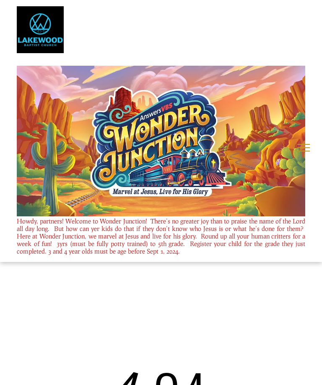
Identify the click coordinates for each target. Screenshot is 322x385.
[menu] (303, 148)
